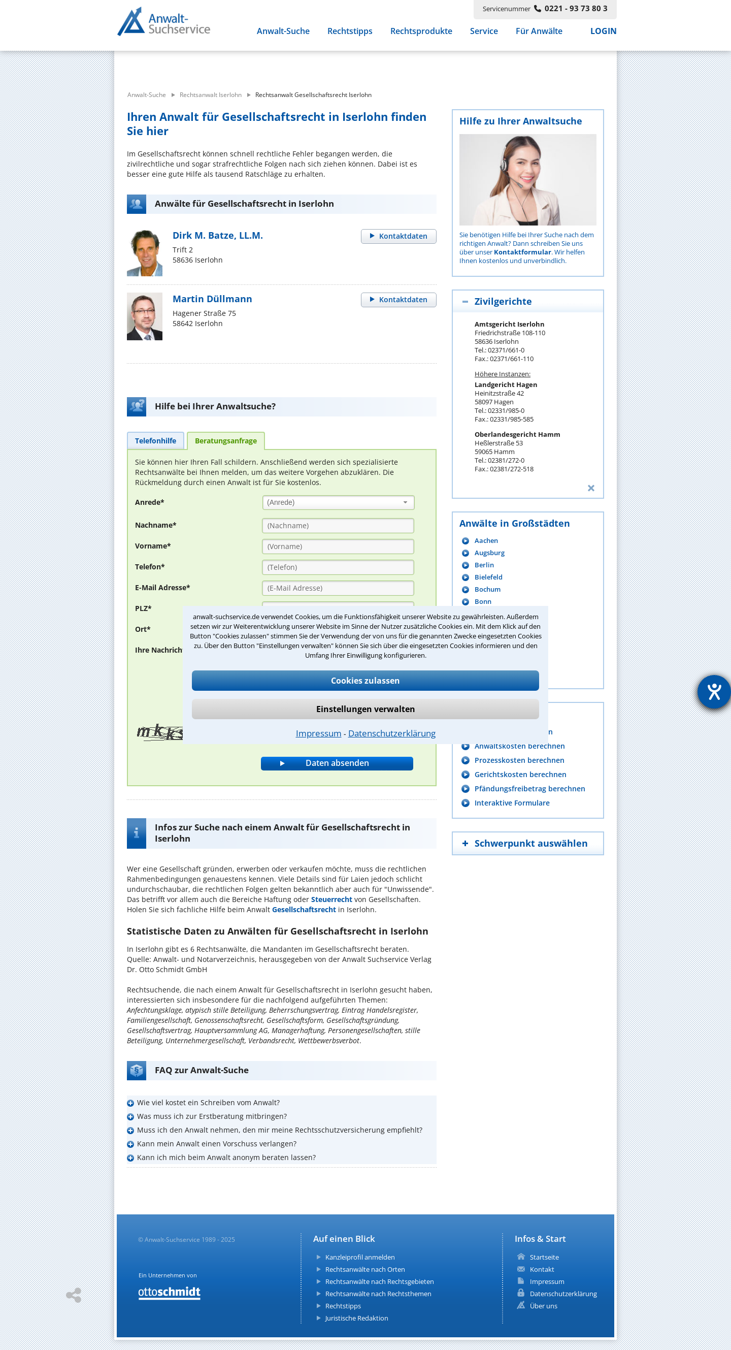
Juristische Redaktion (356, 1318)
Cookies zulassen (365, 680)
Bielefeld (489, 577)
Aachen (486, 540)
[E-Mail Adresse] (338, 588)
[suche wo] (393, 65)
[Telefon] (338, 567)
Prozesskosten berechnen (519, 760)
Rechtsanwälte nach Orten (365, 1269)
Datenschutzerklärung (392, 733)
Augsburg (490, 553)
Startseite (544, 1257)
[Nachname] (338, 525)
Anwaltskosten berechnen (520, 746)
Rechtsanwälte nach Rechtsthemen (378, 1294)
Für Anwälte (539, 34)
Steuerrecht (331, 899)
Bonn (483, 601)
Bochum (488, 589)
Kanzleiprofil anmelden (360, 1257)
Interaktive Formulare (512, 803)
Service (484, 34)
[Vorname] (338, 546)
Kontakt (542, 1269)
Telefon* (150, 566)
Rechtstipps (350, 34)
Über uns (543, 1305)
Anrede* (149, 502)
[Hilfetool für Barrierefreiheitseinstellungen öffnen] (714, 692)
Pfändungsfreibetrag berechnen (530, 788)
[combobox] (338, 502)
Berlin (484, 565)
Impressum (319, 733)
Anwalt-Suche (283, 34)
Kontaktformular (522, 251)
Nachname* (156, 525)
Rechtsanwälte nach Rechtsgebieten (379, 1281)
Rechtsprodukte (421, 34)
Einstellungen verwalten (365, 709)
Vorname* (153, 546)
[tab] (155, 440)
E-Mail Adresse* (162, 587)
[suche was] (207, 65)
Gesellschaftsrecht (304, 909)
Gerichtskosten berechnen (521, 774)
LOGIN (603, 34)
